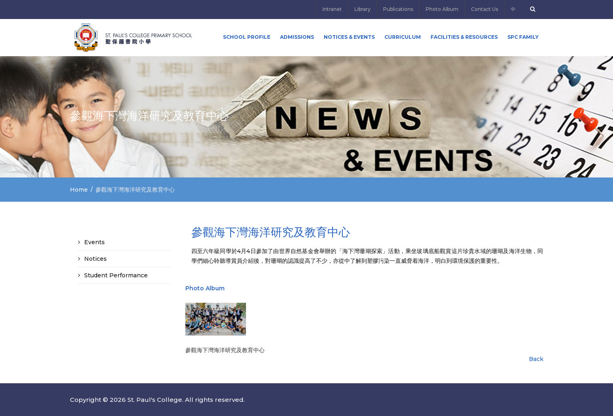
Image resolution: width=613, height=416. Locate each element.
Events (94, 242)
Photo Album (442, 9)
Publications (398, 9)
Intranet (332, 9)
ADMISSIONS (297, 37)
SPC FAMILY (523, 37)
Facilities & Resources (464, 37)
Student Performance (116, 275)
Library (362, 9)
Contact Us (484, 9)
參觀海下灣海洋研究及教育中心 (225, 350)
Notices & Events (349, 37)
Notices (95, 258)
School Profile (246, 37)
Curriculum (402, 37)
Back (536, 359)
